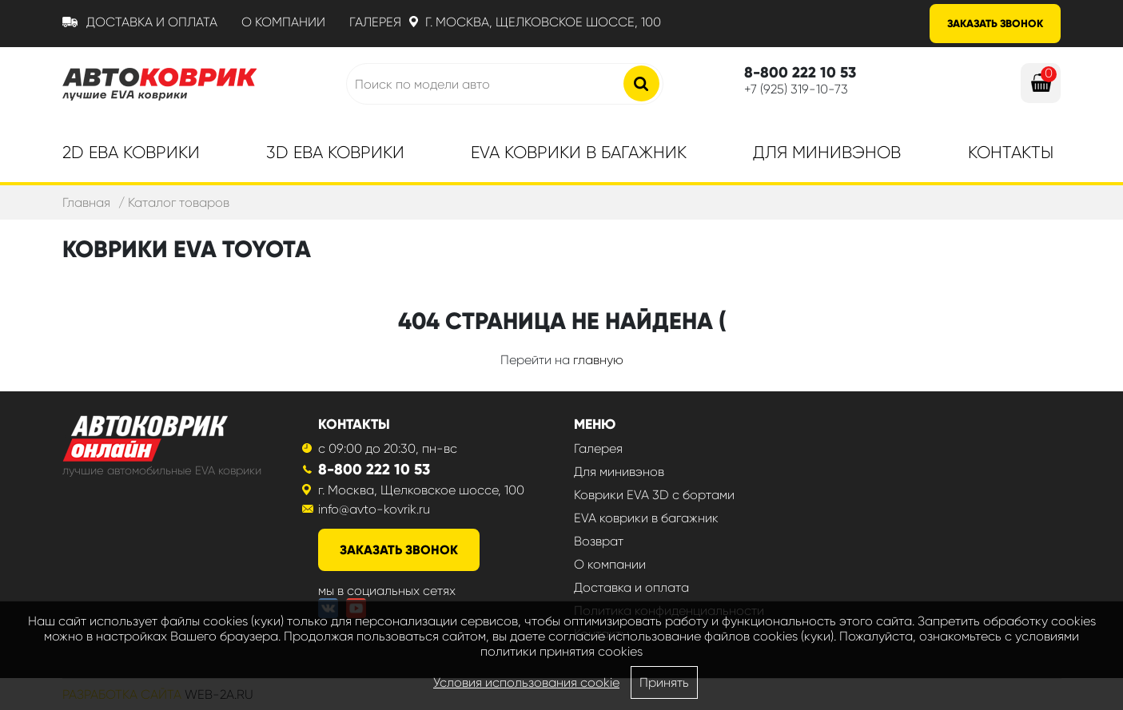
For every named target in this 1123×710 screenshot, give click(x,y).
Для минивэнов (827, 152)
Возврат (598, 541)
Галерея (375, 22)
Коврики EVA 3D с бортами (654, 494)
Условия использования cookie (526, 682)
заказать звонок (399, 549)
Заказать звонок (995, 23)
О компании (283, 22)
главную (598, 359)
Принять (664, 682)
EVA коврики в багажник (646, 518)
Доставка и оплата (151, 22)
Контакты (1010, 152)
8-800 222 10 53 (374, 469)
